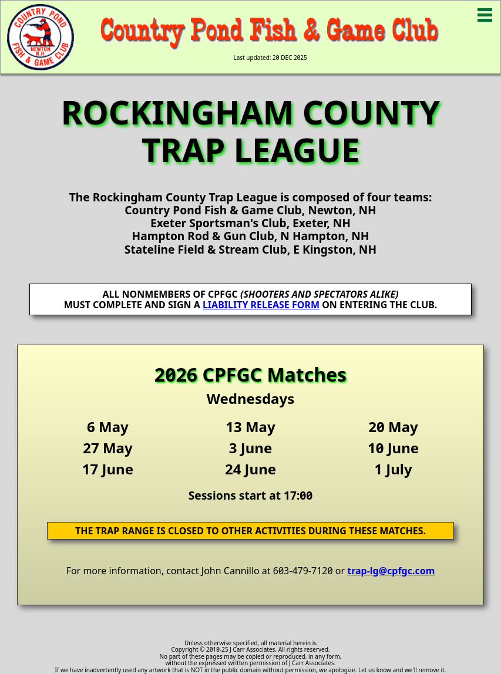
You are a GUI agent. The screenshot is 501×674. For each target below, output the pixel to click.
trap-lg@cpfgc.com (391, 570)
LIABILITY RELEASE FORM (261, 304)
